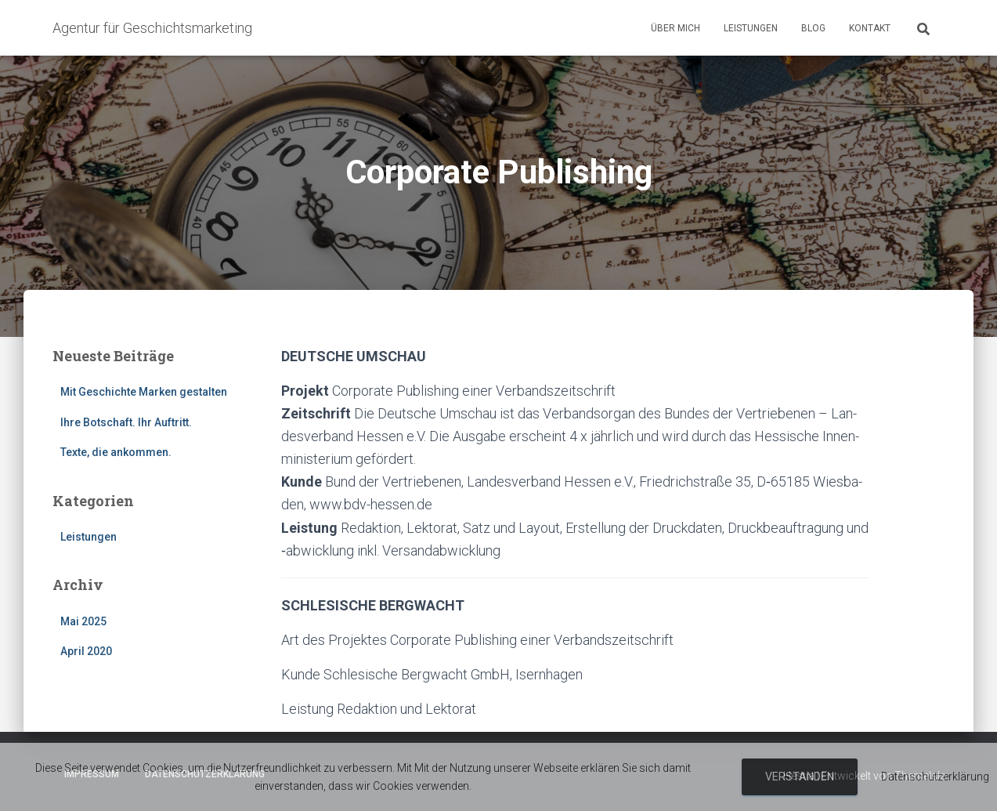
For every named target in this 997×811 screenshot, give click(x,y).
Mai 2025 (83, 621)
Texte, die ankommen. (116, 452)
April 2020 (86, 651)
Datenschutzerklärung (935, 776)
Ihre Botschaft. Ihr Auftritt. (126, 422)
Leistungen (751, 28)
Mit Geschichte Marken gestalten (143, 392)
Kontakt (869, 28)
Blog (813, 28)
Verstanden (799, 776)
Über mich (675, 28)
